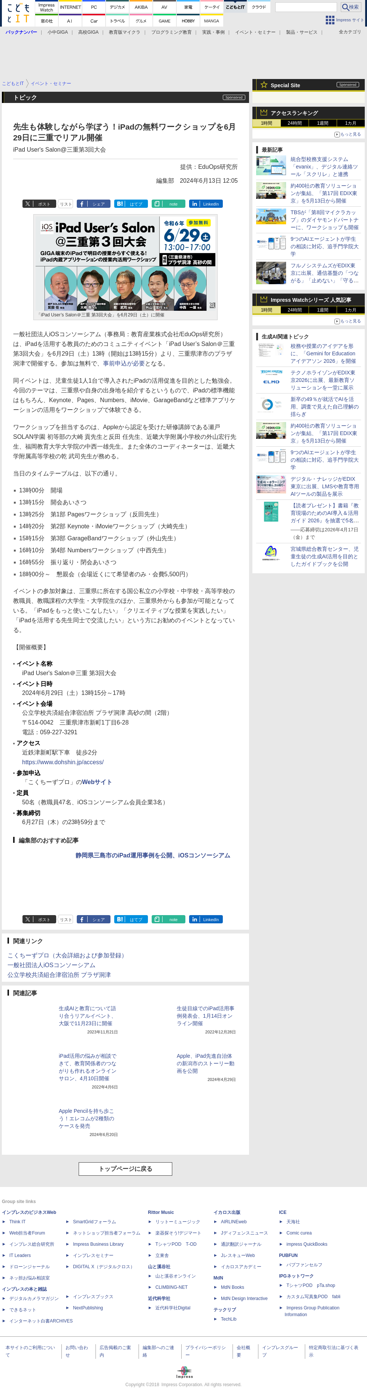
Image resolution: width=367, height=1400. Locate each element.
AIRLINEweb (234, 1221)
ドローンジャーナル (29, 1266)
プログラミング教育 (171, 32)
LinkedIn (211, 204)
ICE (282, 1212)
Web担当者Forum (27, 1233)
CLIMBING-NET (171, 1287)
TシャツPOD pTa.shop (310, 1285)
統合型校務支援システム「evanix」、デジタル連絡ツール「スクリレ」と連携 (324, 166)
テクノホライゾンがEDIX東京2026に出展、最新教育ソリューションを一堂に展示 (323, 380)
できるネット (22, 1309)
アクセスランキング (294, 113)
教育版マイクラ (124, 32)
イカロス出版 (226, 1212)
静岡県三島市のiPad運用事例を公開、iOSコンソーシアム (153, 855)
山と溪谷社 (159, 1266)
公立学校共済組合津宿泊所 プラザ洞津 (59, 975)
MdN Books (232, 1287)
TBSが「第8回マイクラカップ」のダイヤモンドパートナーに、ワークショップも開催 (325, 219)
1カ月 (351, 123)
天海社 (293, 1221)
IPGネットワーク (296, 1276)
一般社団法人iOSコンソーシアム (51, 965)
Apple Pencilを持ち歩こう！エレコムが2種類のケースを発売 (86, 1118)
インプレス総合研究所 (31, 1244)
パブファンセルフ (304, 1264)
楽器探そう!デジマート (178, 1233)
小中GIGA (58, 32)
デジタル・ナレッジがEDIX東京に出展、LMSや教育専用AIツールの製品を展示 (325, 486)
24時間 (294, 123)
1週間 (323, 123)
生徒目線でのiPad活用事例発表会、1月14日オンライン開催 (205, 1015)
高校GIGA (88, 32)
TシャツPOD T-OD (176, 1244)
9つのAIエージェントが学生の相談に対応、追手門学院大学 (325, 246)
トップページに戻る (125, 1169)
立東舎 (162, 1255)
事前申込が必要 (124, 363)
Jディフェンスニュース (244, 1233)
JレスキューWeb (238, 1255)
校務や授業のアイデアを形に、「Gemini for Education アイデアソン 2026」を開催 (323, 353)
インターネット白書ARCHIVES (41, 1321)
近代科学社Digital (172, 1308)
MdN (218, 1278)
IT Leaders (20, 1255)
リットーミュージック (177, 1221)
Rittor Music (161, 1212)
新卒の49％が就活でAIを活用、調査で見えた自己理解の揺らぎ (325, 406)
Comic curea (299, 1233)
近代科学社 (159, 1298)
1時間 (267, 123)
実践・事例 (213, 32)
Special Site (285, 85)
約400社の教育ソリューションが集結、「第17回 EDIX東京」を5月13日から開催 (324, 193)
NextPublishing (88, 1308)
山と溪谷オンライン (175, 1276)
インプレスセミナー (93, 1255)
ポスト (44, 204)
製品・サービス (302, 32)
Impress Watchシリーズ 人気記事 (311, 300)
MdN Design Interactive (244, 1298)
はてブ (136, 204)
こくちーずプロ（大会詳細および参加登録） (67, 955)
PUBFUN (288, 1255)
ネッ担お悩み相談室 (29, 1278)
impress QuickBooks (306, 1244)
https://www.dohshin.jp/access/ (63, 762)
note (174, 204)
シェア (98, 204)
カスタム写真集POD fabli (313, 1296)
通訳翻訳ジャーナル (241, 1244)
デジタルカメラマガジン (34, 1298)
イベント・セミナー (255, 32)
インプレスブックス (93, 1296)
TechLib (228, 1319)
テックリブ (224, 1309)
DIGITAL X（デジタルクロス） (104, 1266)
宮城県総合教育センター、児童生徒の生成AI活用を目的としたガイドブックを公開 (325, 556)
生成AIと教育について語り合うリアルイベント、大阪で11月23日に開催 (87, 1015)
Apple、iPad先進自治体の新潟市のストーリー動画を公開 (205, 1063)
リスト (66, 204)
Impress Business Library (98, 1244)
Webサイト (97, 782)
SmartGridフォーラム (94, 1221)
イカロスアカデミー (241, 1266)
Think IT (17, 1221)
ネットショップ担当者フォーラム (106, 1233)
